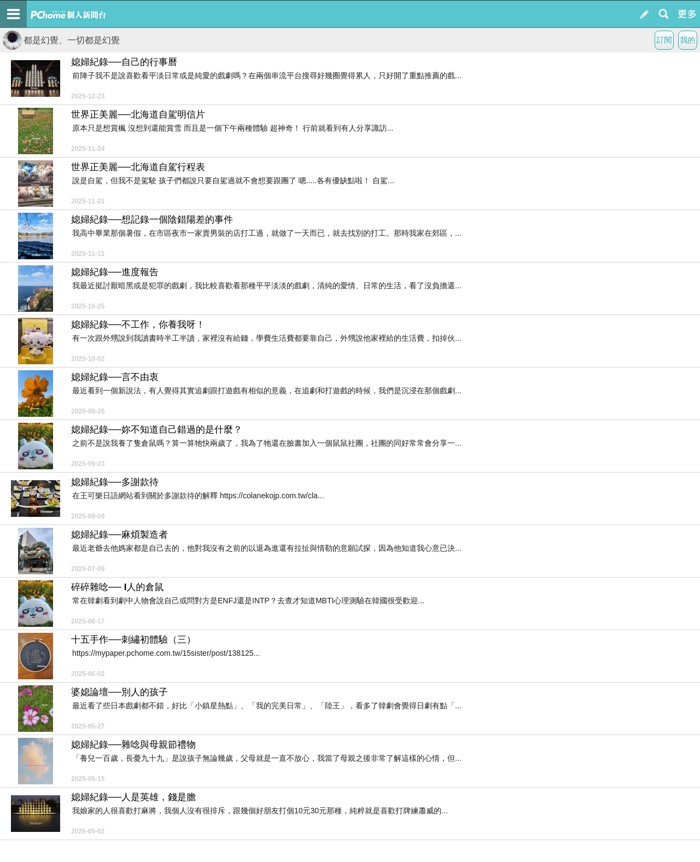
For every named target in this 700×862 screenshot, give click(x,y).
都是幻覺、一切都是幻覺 (61, 40)
